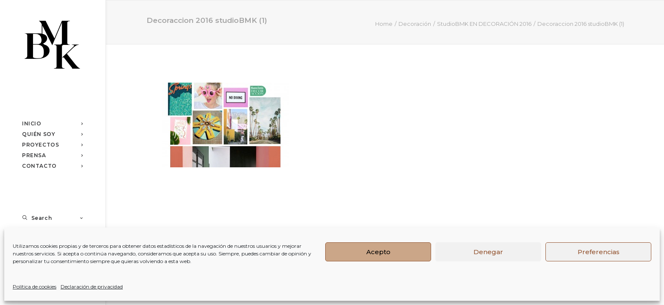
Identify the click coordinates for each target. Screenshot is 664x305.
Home (384, 23)
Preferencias (599, 252)
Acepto (378, 252)
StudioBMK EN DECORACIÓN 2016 (484, 23)
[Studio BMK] (52, 45)
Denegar (488, 252)
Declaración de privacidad (92, 286)
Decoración (414, 23)
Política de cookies (34, 286)
